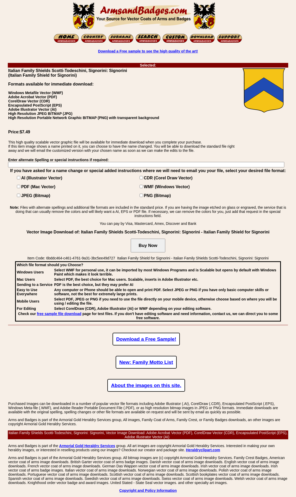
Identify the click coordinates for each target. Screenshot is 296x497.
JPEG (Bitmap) (35, 195)
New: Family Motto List (146, 362)
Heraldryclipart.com (203, 450)
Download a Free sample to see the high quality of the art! (148, 51)
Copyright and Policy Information (148, 490)
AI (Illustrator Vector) (41, 178)
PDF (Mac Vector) (38, 187)
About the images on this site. (146, 385)
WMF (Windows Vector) (167, 187)
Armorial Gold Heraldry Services (87, 446)
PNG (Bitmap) (157, 195)
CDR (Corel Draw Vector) (168, 178)
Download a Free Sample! (146, 339)
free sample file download (59, 314)
